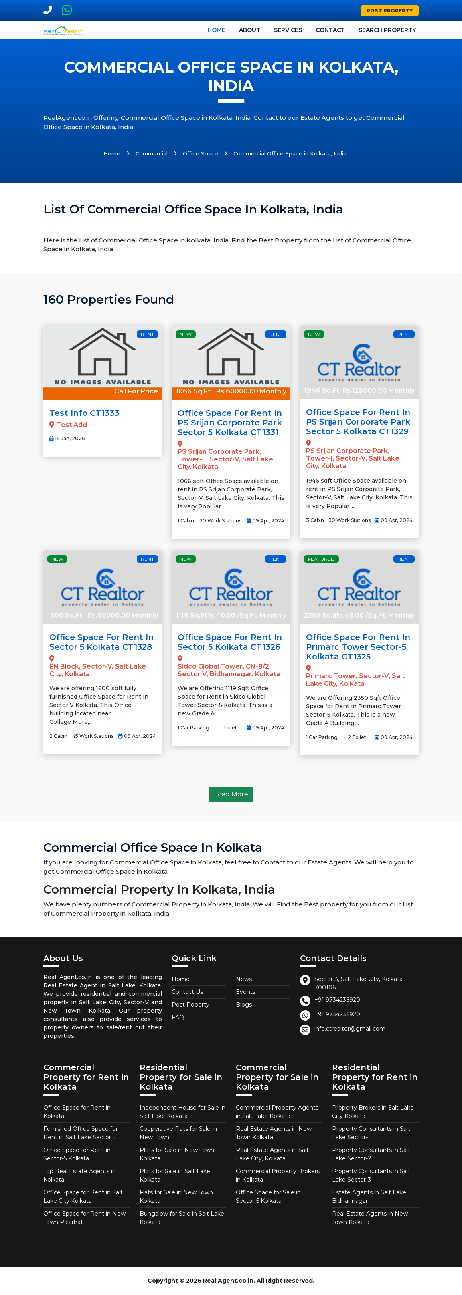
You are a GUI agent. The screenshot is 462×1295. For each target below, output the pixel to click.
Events (245, 991)
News (244, 979)
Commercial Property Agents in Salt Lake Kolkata (277, 1112)
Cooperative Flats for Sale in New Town (178, 1133)
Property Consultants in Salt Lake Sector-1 (371, 1133)
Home (216, 30)
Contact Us (187, 991)
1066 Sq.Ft (193, 391)
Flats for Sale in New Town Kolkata (176, 1196)
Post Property (390, 11)
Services (288, 30)
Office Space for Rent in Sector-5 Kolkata (77, 1154)
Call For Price (136, 391)
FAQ (178, 1017)
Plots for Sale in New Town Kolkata (177, 1154)
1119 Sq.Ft (191, 615)
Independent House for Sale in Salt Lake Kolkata (182, 1112)
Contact (330, 30)
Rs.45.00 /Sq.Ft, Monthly (375, 615)
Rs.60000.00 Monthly (251, 391)
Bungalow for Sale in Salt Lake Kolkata (182, 1218)
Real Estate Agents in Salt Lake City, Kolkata (272, 1154)
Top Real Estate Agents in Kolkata (79, 1175)
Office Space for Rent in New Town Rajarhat (84, 1218)
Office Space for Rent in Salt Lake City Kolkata (83, 1196)
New (186, 334)
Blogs (244, 1004)
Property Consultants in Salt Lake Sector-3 (371, 1175)
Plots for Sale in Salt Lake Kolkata (175, 1175)
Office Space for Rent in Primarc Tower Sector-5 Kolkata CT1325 (358, 646)
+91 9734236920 (337, 999)
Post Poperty (190, 1004)
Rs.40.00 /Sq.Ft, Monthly (246, 615)
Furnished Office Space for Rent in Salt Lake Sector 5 (80, 1133)
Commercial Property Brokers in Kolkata (278, 1175)
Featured (321, 559)
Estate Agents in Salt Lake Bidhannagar (369, 1196)
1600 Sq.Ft (64, 615)
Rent (147, 334)
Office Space (200, 153)
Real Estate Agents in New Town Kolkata (274, 1133)
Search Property (387, 30)
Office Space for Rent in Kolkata (77, 1112)
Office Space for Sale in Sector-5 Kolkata (268, 1196)
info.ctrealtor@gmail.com (349, 1028)
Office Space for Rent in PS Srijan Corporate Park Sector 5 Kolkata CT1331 (230, 422)
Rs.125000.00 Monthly (378, 390)
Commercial (152, 153)
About (249, 30)
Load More (231, 794)
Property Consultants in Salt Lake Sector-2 (371, 1154)
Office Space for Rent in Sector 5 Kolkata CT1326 (230, 642)
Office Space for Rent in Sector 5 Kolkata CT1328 (101, 642)
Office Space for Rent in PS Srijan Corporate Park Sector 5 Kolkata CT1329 (358, 421)
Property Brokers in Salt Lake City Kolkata (373, 1112)
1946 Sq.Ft (321, 390)
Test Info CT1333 (84, 413)
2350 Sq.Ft (321, 615)
